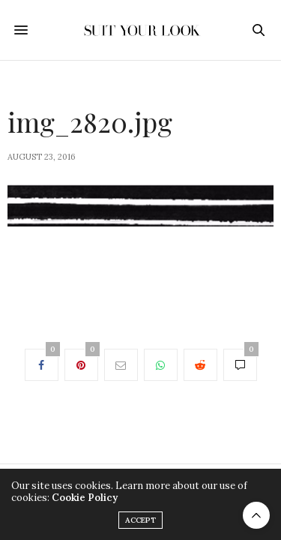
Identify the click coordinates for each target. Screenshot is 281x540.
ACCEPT (140, 520)
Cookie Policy (85, 497)
